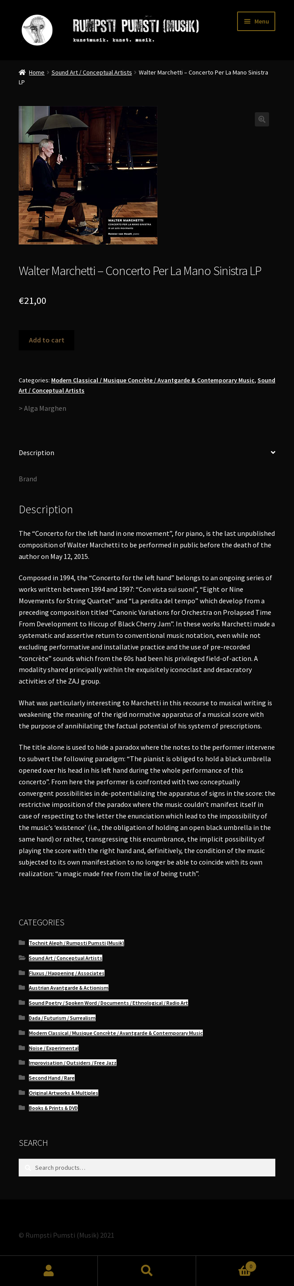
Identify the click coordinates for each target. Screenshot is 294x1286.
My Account (49, 1271)
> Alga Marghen (42, 408)
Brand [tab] (28, 478)
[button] (262, 119)
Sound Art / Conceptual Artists (92, 72)
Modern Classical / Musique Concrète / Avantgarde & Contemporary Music (152, 380)
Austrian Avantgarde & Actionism (69, 987)
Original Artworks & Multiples (63, 1092)
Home (36, 72)
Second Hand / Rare (52, 1077)
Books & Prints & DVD (53, 1108)
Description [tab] (36, 452)
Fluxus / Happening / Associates (67, 973)
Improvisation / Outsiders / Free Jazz (73, 1062)
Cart (226, 1264)
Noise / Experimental (54, 1048)
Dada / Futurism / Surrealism (62, 1018)
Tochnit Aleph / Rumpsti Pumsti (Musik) (76, 943)
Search (147, 1271)
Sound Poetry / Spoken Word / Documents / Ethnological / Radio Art (108, 1002)
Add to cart (46, 339)
